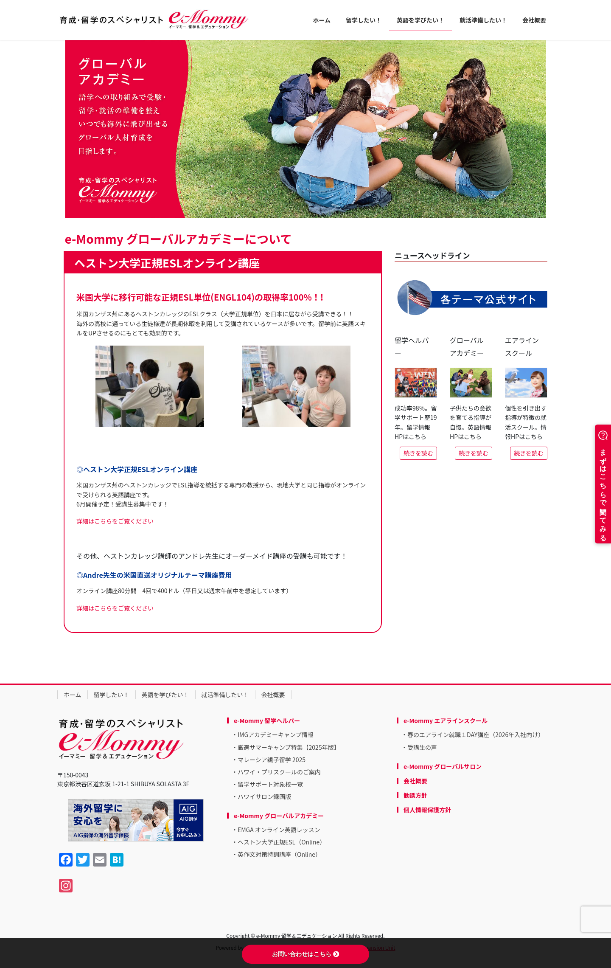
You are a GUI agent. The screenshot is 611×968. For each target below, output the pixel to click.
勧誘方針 (415, 795)
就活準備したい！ (225, 694)
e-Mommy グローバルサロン (443, 766)
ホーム (72, 694)
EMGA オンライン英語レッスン (279, 829)
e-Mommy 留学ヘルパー (267, 720)
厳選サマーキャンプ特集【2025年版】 (289, 747)
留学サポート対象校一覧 (270, 784)
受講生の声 (422, 747)
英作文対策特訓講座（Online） (279, 854)
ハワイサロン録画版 (264, 796)
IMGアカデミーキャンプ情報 (276, 734)
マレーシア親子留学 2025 (272, 759)
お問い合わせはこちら (305, 954)
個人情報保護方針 (427, 810)
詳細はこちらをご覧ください (115, 521)
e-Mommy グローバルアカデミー (279, 816)
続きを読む (418, 453)
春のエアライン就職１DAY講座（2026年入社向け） (475, 734)
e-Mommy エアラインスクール (446, 720)
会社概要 (273, 694)
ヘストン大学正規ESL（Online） (281, 842)
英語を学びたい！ (165, 694)
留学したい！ (111, 694)
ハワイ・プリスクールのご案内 (279, 772)
